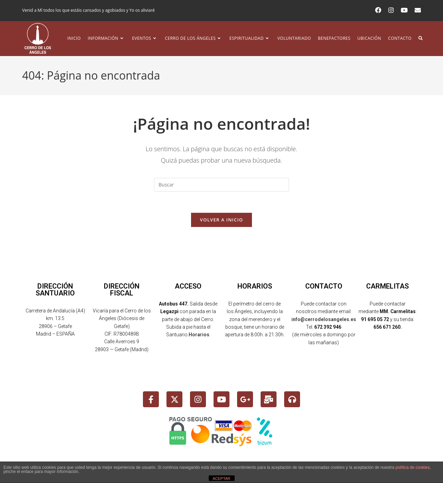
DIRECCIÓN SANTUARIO (55, 289)
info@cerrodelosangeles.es (323, 319)
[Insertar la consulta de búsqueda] (221, 185)
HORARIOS (254, 286)
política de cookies (413, 467)
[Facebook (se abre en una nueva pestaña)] (378, 10)
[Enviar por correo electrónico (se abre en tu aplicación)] (416, 10)
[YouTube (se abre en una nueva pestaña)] (404, 10)
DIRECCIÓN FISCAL (121, 289)
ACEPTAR (221, 478)
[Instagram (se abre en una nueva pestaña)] (391, 10)
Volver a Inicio (221, 220)
